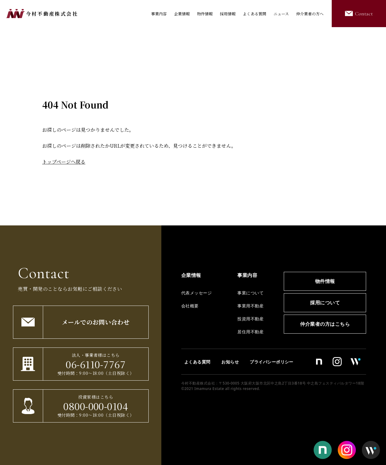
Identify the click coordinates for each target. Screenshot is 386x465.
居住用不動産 (250, 332)
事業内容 (159, 14)
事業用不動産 (250, 306)
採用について (325, 302)
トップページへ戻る (63, 161)
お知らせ (230, 362)
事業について (250, 293)
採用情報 (228, 14)
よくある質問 (254, 14)
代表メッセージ (196, 293)
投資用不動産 (250, 319)
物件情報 (205, 14)
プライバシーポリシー (271, 362)
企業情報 (182, 14)
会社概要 (190, 306)
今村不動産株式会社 (52, 13)
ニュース (281, 14)
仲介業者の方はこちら (325, 324)
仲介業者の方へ (310, 14)
